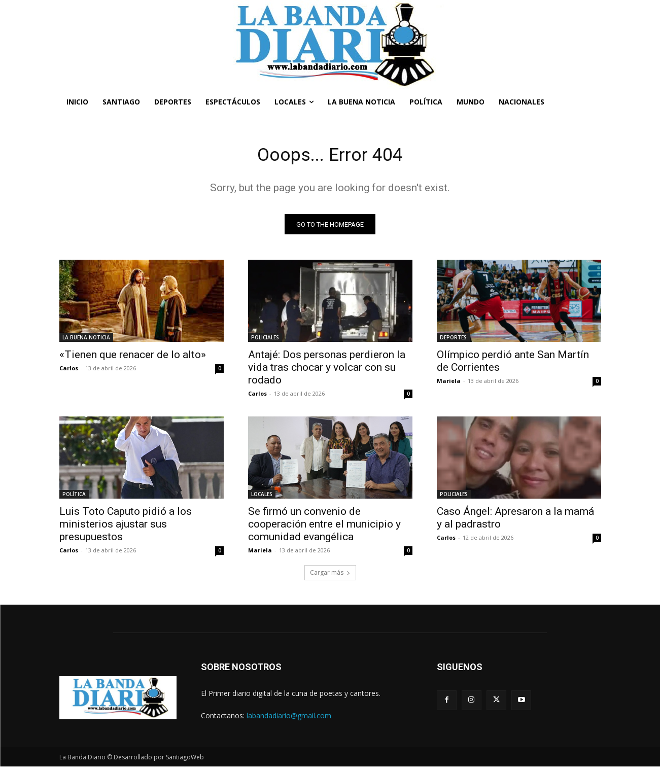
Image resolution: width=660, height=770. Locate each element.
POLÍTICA (74, 497)
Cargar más (330, 576)
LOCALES (261, 497)
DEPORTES (453, 340)
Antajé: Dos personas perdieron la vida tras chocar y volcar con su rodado (326, 371)
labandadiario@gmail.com (289, 718)
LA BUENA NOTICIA (86, 340)
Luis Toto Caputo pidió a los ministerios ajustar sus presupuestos (125, 527)
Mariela (449, 384)
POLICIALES (265, 340)
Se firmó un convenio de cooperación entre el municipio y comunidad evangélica (324, 527)
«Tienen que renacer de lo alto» (132, 358)
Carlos (68, 371)
